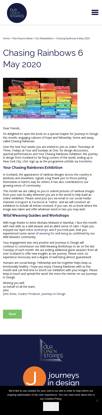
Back (12, 314)
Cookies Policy (52, 398)
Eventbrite (85, 161)
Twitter (53, 202)
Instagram (21, 202)
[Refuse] (97, 400)
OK (51, 406)
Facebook (38, 202)
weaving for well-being (53, 233)
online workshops (37, 230)
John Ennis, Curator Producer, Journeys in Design (34, 294)
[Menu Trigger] (95, 12)
